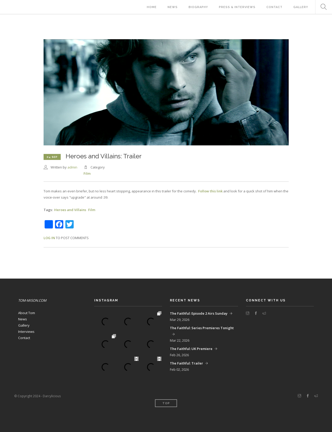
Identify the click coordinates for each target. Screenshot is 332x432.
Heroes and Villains (70, 209)
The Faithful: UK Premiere (191, 348)
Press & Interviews (237, 7)
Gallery (300, 7)
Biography (198, 7)
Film (87, 173)
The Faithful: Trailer (186, 363)
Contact (274, 7)
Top (166, 403)
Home (152, 7)
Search (321, 7)
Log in (49, 237)
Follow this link (210, 191)
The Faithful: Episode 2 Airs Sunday (198, 313)
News (173, 7)
